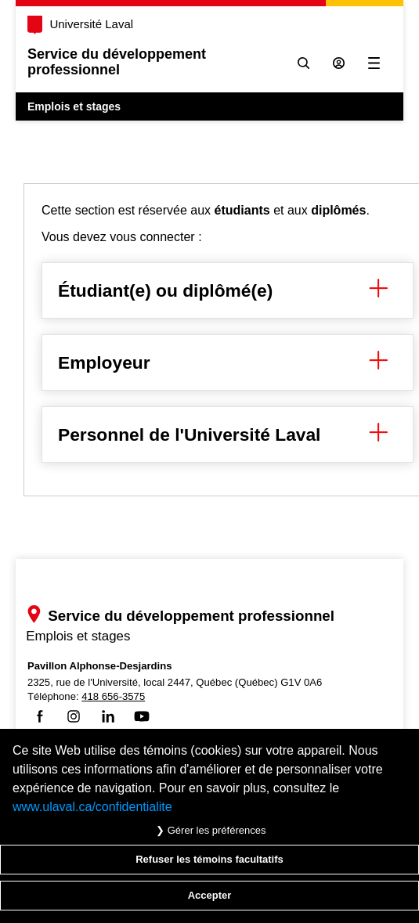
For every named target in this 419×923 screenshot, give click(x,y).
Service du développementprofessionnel (116, 62)
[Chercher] (303, 63)
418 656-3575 (113, 696)
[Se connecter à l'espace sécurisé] (338, 63)
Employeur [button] (227, 362)
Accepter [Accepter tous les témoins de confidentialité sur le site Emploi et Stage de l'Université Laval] (210, 895)
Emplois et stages (74, 106)
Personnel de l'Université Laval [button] (227, 434)
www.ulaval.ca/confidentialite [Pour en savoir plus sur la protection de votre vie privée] (92, 806)
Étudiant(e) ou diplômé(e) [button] (227, 290)
